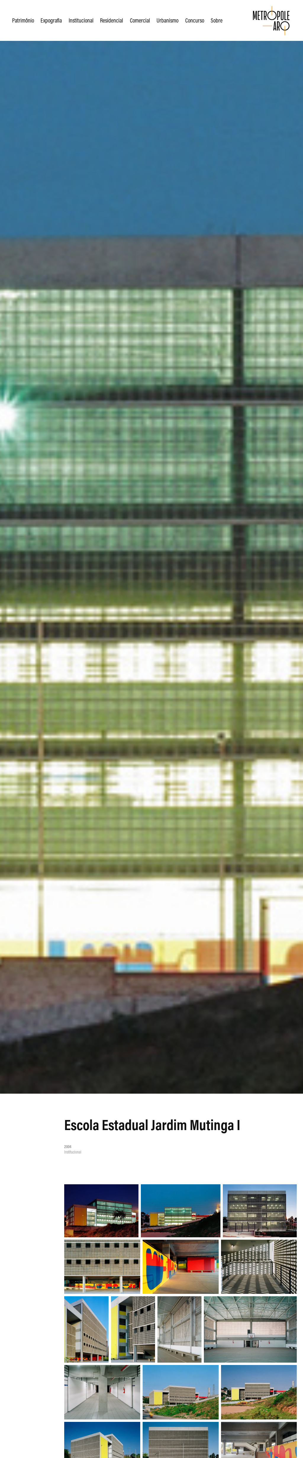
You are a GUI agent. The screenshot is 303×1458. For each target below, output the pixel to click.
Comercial (140, 20)
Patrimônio (23, 20)
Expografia (51, 20)
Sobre (217, 20)
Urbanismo (167, 20)
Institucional (81, 20)
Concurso (194, 20)
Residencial (111, 20)
